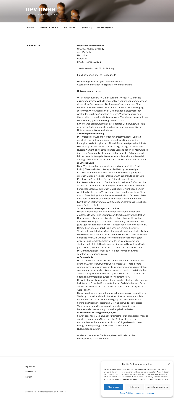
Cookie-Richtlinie (126, 393)
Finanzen (29, 27)
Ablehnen (134, 387)
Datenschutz (139, 393)
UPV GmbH (41, 9)
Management (70, 27)
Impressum (150, 393)
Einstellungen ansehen (157, 387)
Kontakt (28, 377)
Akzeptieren (114, 387)
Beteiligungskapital (106, 27)
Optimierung (86, 27)
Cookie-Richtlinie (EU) (48, 27)
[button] (168, 364)
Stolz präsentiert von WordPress (52, 392)
